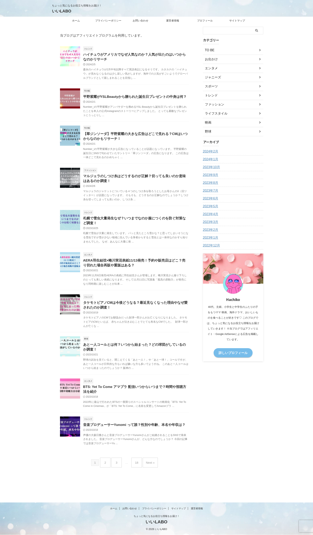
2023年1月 (209, 237)
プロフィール (205, 20)
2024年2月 (209, 151)
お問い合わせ (140, 20)
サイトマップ (237, 20)
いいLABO (61, 11)
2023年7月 (209, 190)
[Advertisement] (233, 427)
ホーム (76, 20)
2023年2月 (209, 229)
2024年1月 (209, 159)
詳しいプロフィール (233, 352)
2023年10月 (210, 167)
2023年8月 (209, 182)
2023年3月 (209, 222)
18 (135, 468)
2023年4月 (209, 214)
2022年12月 (210, 245)
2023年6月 (209, 198)
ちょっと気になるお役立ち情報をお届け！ (157, 516)
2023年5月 (209, 206)
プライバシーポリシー (108, 20)
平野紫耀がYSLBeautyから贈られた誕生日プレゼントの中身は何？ (132, 97)
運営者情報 (172, 20)
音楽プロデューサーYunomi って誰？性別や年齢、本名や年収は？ (131, 432)
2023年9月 (209, 175)
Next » (147, 468)
